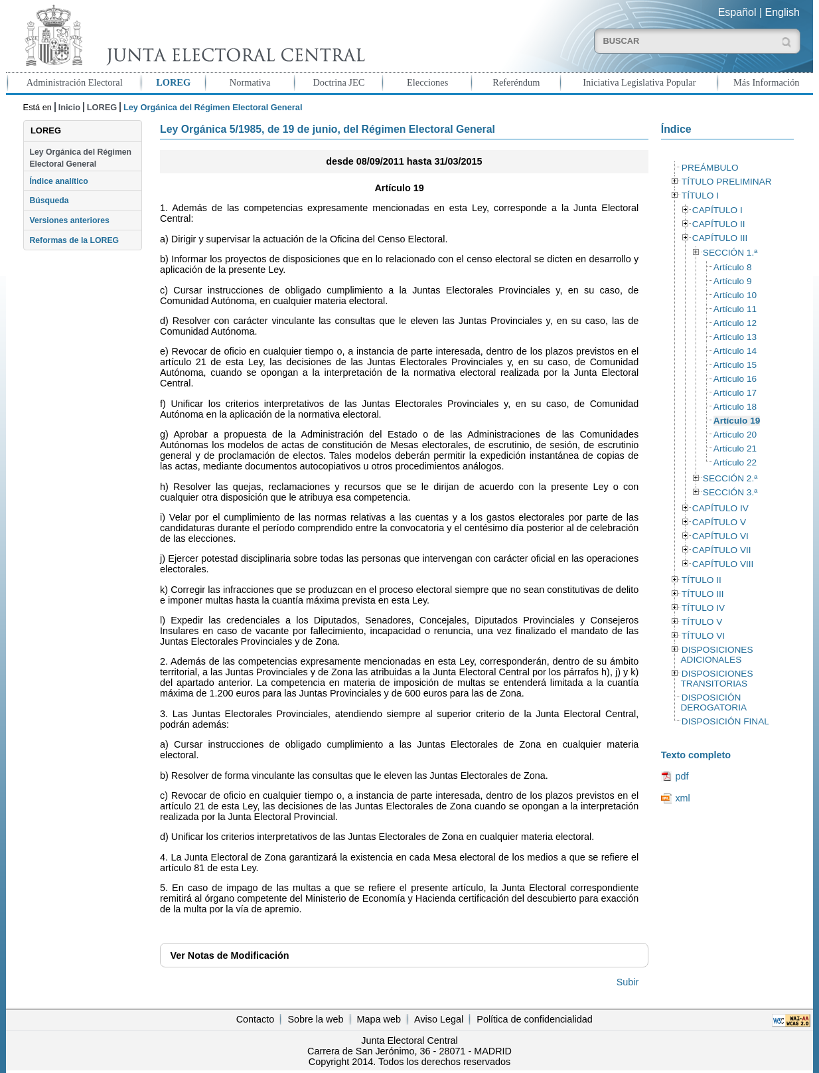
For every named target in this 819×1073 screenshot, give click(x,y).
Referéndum (516, 82)
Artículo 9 (732, 281)
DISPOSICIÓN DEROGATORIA (713, 702)
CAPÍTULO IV (720, 508)
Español (737, 12)
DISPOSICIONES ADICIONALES (716, 655)
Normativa (250, 82)
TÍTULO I (700, 196)
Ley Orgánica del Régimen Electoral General (80, 158)
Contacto (255, 1019)
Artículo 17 (735, 393)
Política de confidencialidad (534, 1019)
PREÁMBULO (710, 168)
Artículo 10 (735, 295)
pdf (681, 776)
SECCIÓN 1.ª (730, 253)
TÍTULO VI (703, 636)
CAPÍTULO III (719, 238)
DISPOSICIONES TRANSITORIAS (716, 679)
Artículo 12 (735, 323)
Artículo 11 (735, 309)
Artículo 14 (735, 351)
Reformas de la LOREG (74, 240)
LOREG (173, 82)
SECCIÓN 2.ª (730, 478)
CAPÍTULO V (719, 522)
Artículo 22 (735, 462)
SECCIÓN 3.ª (730, 492)
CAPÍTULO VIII (723, 564)
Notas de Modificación (229, 955)
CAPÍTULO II (718, 224)
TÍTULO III (703, 594)
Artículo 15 (735, 365)
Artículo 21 (735, 449)
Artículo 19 (737, 421)
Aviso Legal (438, 1019)
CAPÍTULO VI (720, 536)
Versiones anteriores (69, 220)
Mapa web (379, 1019)
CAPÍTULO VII (721, 550)
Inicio (69, 107)
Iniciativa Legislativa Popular (639, 82)
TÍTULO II (701, 580)
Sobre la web (315, 1019)
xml (682, 798)
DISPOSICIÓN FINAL (725, 721)
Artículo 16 (735, 379)
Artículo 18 (735, 407)
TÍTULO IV (703, 608)
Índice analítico (58, 181)
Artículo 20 (735, 435)
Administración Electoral (75, 82)
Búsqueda (48, 200)
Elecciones (427, 82)
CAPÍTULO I (717, 210)
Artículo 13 (735, 337)
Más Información (766, 82)
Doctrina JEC (338, 82)
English (782, 12)
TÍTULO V (702, 622)
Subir (628, 982)
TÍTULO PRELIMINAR (727, 182)
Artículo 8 (732, 267)
